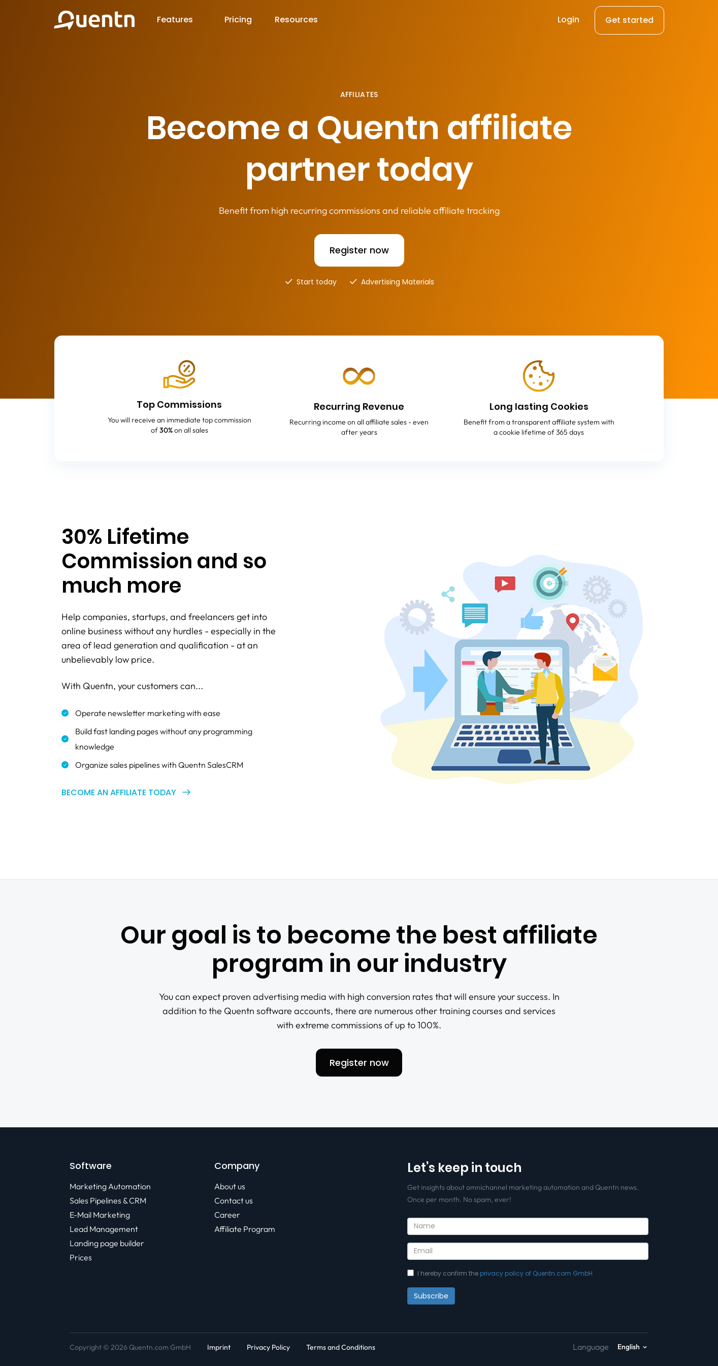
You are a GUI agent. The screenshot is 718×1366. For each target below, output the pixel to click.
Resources (296, 19)
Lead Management (104, 1229)
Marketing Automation (110, 1186)
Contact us (233, 1200)
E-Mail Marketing (100, 1215)
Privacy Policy (268, 1347)
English (628, 1346)
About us (229, 1186)
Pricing (238, 19)
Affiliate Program (244, 1229)
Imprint (219, 1347)
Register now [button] (359, 250)
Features (175, 19)
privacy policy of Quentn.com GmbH (536, 1273)
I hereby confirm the (500, 1273)
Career (227, 1215)
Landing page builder (107, 1243)
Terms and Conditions (340, 1347)
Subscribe (431, 1296)
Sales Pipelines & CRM (108, 1200)
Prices (81, 1257)
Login (568, 19)
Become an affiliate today (118, 792)
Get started (629, 20)
